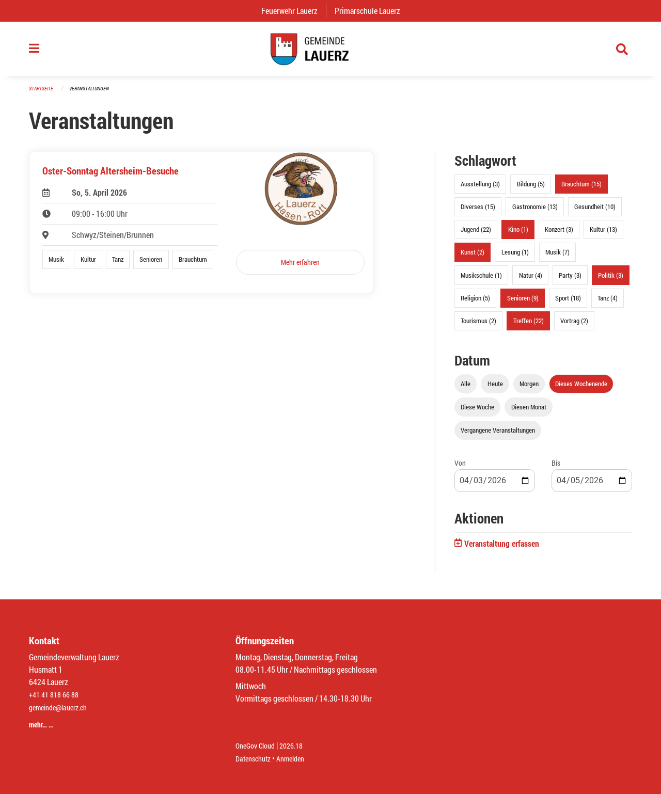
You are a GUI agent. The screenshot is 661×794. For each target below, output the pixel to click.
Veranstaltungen (93, 94)
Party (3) (570, 280)
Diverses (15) (478, 212)
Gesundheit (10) (595, 212)
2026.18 (298, 746)
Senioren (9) (523, 303)
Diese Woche (477, 412)
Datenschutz (255, 758)
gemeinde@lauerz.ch (63, 709)
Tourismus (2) (478, 326)
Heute (495, 389)
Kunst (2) (472, 257)
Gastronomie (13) (535, 212)
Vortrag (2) (574, 326)
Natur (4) (530, 280)
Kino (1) (518, 235)
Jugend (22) (476, 235)
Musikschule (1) (481, 280)
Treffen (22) (528, 326)
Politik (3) (610, 280)
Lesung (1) (515, 257)
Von (460, 468)
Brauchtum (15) (581, 189)
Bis (556, 468)
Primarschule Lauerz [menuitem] (371, 10)
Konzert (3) (559, 235)
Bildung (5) (531, 189)
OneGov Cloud (257, 746)
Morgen (529, 389)
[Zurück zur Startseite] (330, 51)
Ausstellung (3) (480, 189)
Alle (465, 389)
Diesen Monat (528, 412)
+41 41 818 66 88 (57, 696)
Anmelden (297, 758)
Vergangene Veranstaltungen (498, 436)
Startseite (42, 94)
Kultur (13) (603, 235)
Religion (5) (475, 303)
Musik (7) (557, 257)
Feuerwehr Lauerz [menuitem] (293, 10)
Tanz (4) (607, 303)
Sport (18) (568, 303)
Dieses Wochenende (581, 389)
